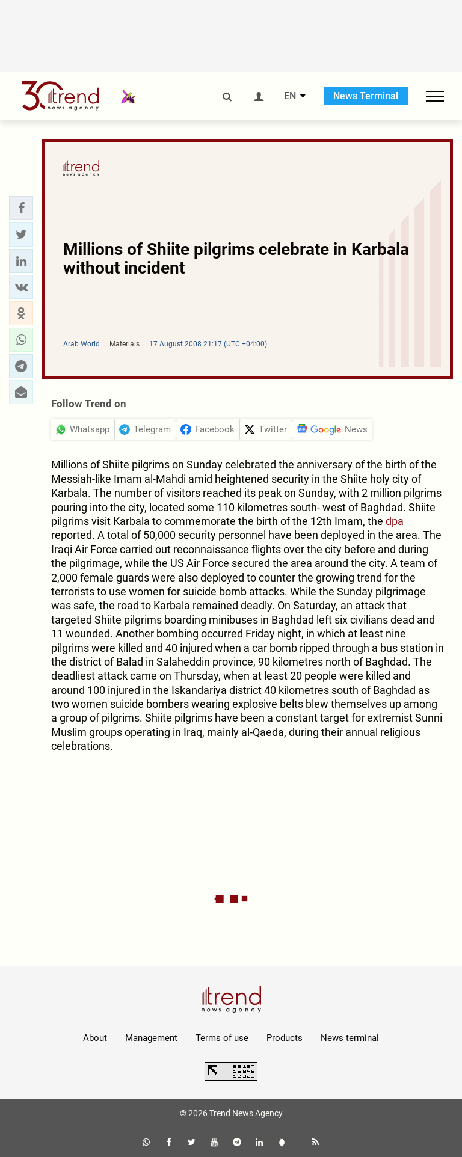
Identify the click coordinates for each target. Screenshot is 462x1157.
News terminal (350, 1038)
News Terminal (365, 96)
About (95, 1038)
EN (290, 96)
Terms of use (222, 1038)
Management (151, 1038)
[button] (21, 208)
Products (284, 1038)
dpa (395, 521)
